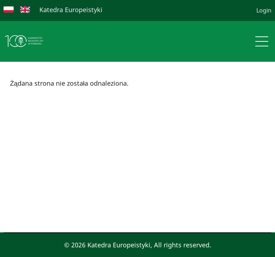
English (25, 9)
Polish (9, 9)
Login (263, 10)
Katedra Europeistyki (70, 10)
